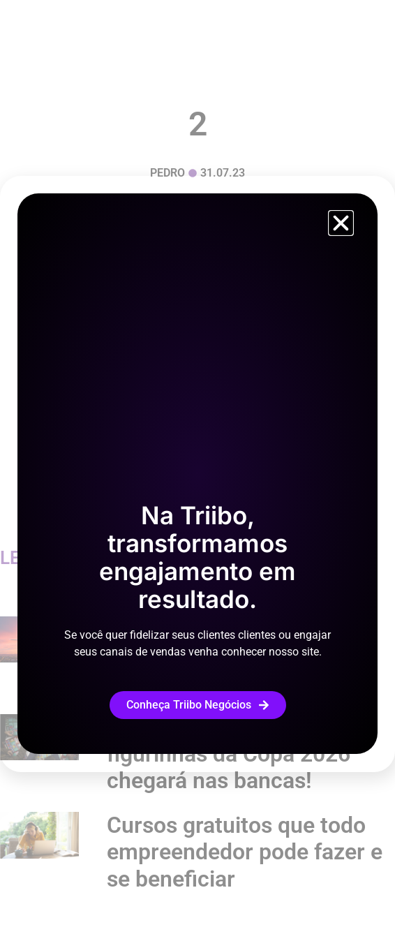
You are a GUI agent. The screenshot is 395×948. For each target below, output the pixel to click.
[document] (197, 474)
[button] (341, 223)
